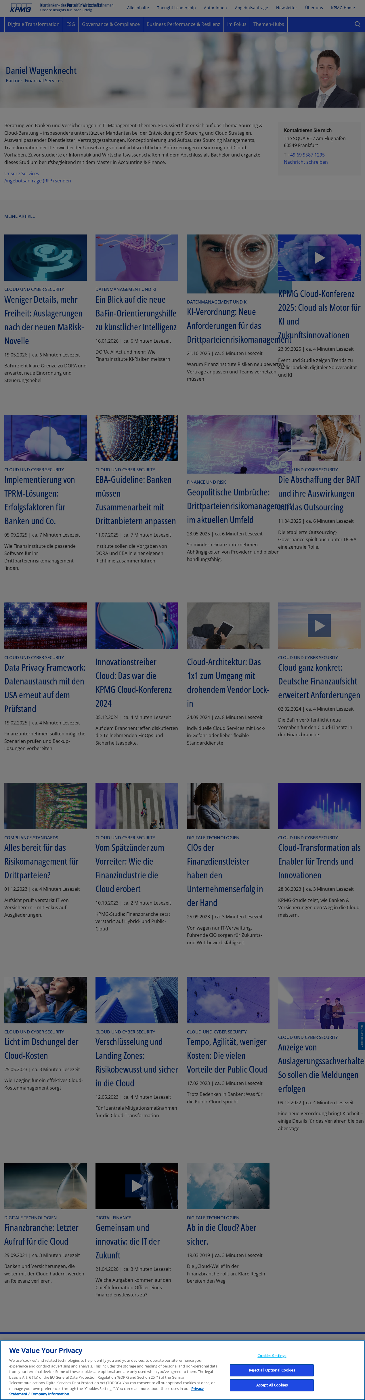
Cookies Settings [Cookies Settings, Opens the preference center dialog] (271, 1362)
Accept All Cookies (272, 1391)
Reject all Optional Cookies (272, 1377)
